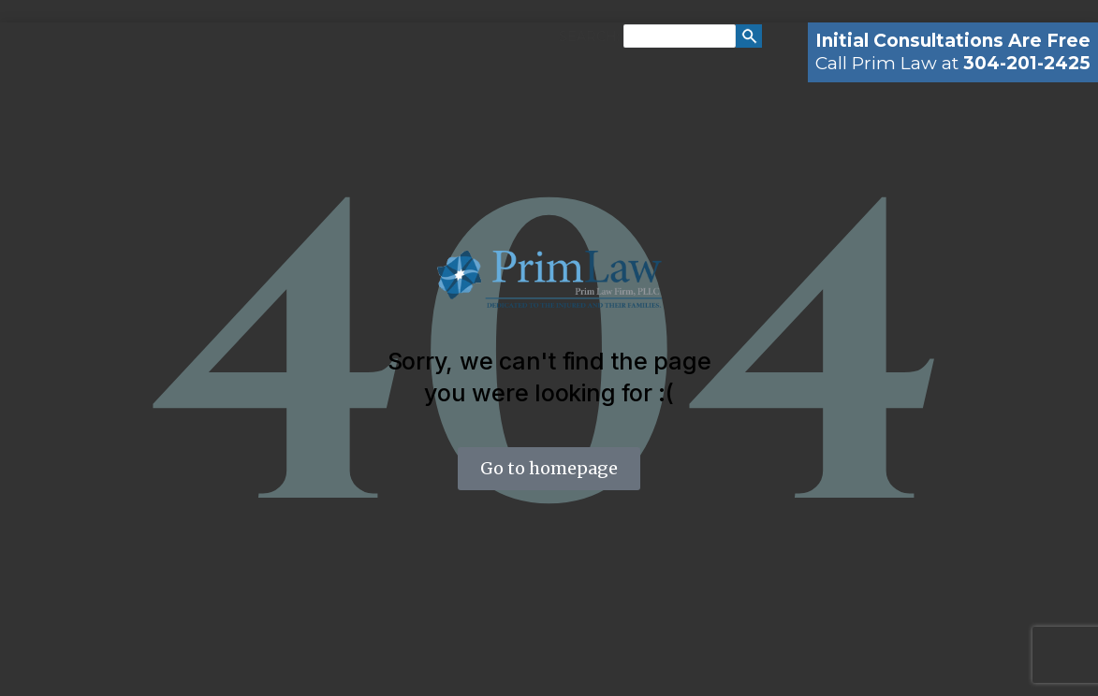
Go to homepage (549, 468)
